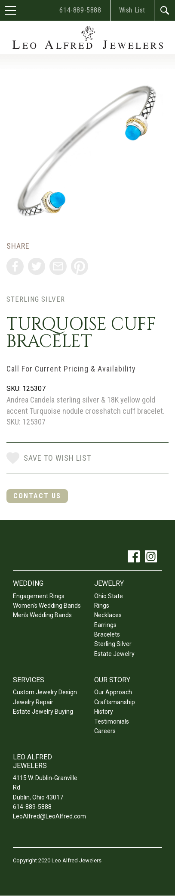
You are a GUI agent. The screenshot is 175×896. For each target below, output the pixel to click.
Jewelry (109, 583)
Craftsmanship (114, 702)
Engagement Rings (38, 596)
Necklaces (108, 615)
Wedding (28, 583)
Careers (105, 730)
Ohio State (108, 596)
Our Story (112, 680)
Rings (101, 605)
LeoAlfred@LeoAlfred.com (49, 816)
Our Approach (113, 692)
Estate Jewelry (114, 653)
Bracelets (107, 634)
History (103, 711)
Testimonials (111, 721)
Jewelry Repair (33, 702)
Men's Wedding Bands (42, 615)
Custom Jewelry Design (45, 692)
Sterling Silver (35, 299)
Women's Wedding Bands (47, 605)
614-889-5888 (80, 10)
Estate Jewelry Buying (43, 711)
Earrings (105, 624)
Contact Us (37, 496)
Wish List (132, 10)
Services (28, 680)
